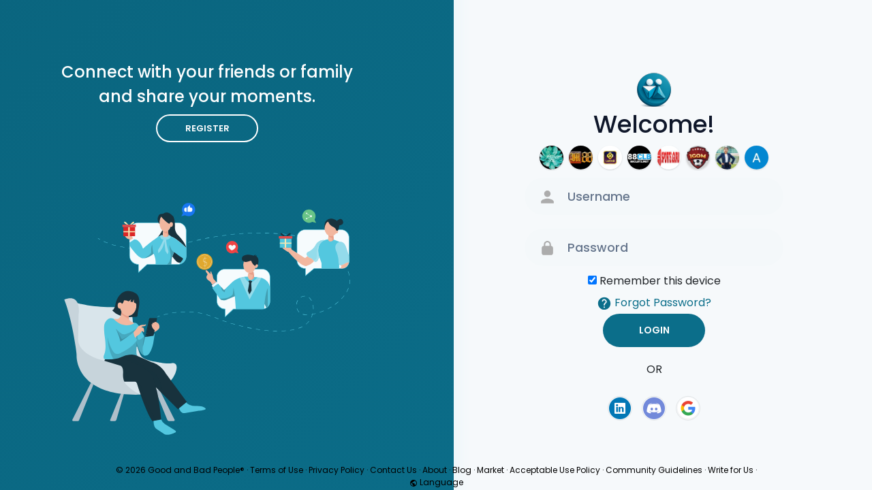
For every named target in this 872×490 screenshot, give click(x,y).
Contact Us (393, 470)
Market (490, 470)
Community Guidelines (654, 470)
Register (207, 128)
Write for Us (730, 470)
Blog (461, 470)
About (434, 470)
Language (436, 482)
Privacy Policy (336, 470)
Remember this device (660, 281)
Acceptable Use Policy (555, 470)
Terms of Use (276, 470)
